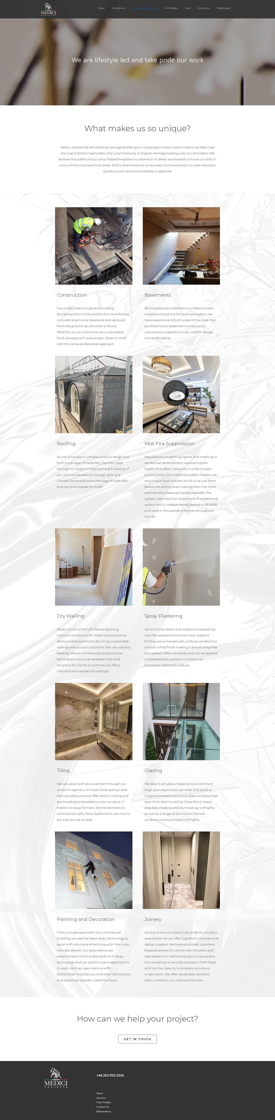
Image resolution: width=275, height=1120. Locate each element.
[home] (48, 9)
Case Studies (171, 7)
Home (101, 7)
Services (101, 1097)
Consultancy (118, 7)
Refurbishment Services (144, 7)
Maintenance (223, 7)
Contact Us (204, 7)
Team (188, 7)
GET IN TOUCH (137, 1039)
